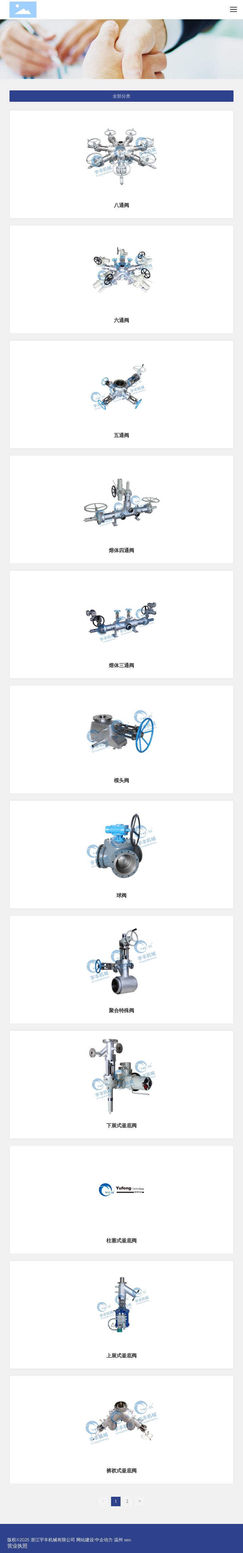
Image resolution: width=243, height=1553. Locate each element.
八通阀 (121, 205)
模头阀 (121, 780)
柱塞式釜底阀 (121, 1240)
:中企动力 (103, 1539)
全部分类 (121, 96)
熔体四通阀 (121, 550)
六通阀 (121, 320)
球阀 (121, 895)
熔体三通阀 (121, 665)
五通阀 (121, 435)
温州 (118, 1539)
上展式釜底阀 (121, 1355)
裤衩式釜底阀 (121, 1470)
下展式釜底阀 (121, 1125)
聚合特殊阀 (121, 1010)
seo (127, 1539)
